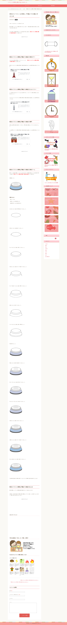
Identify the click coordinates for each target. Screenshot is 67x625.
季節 (46, 247)
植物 (46, 250)
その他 (46, 244)
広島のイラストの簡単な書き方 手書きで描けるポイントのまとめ (12, 565)
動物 (46, 245)
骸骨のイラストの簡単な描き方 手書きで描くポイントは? (17, 573)
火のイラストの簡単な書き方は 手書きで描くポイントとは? (32, 565)
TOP (14, 9)
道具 (46, 255)
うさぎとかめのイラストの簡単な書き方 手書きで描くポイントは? (22, 565)
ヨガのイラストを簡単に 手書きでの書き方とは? (27, 573)
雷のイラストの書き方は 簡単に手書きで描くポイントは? (17, 565)
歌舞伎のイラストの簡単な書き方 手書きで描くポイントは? (12, 573)
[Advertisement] (24, 44)
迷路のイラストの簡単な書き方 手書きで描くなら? (32, 573)
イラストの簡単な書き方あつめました (21, 2)
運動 (46, 253)
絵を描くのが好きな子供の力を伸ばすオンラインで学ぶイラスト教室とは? (22, 573)
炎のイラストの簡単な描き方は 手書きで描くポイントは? (27, 565)
